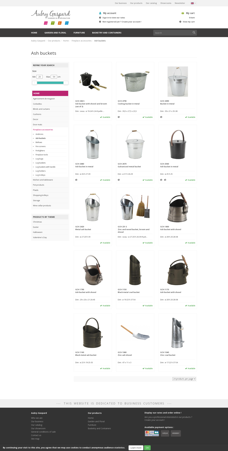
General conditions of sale (43, 431)
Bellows (39, 142)
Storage (36, 200)
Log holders (41, 171)
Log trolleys (40, 175)
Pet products (38, 185)
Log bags (39, 159)
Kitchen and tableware (43, 179)
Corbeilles (37, 104)
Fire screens (41, 146)
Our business (121, 3)
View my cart (189, 21)
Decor (35, 119)
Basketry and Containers (106, 32)
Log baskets (41, 163)
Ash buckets (41, 138)
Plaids (35, 190)
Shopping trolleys (40, 195)
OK (147, 447)
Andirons (39, 134)
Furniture (79, 32)
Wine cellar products (42, 205)
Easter (36, 227)
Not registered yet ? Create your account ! (122, 21)
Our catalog (151, 3)
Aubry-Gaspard (38, 40)
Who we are (36, 418)
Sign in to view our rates (114, 17)
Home (34, 32)
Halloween (37, 232)
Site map (35, 438)
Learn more (135, 447)
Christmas (37, 221)
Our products (136, 3)
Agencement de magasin (44, 98)
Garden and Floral (55, 32)
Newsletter (180, 3)
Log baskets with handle (45, 167)
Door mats (37, 124)
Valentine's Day (40, 237)
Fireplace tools (42, 154)
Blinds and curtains (41, 109)
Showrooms (165, 3)
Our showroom (38, 428)
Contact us (36, 435)
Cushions (37, 114)
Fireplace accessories (82, 40)
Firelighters (40, 150)
